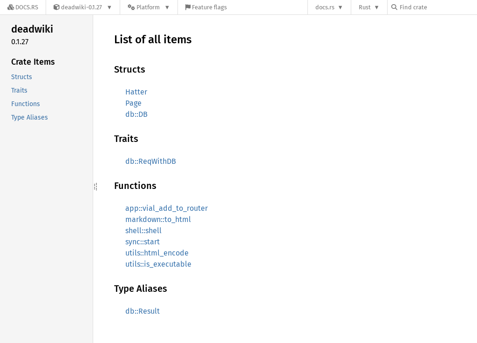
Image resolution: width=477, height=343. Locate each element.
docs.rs (324, 7)
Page (133, 103)
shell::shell (143, 230)
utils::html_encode (157, 253)
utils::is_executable (158, 264)
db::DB (136, 114)
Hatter (136, 91)
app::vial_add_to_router (166, 208)
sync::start (142, 241)
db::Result (142, 311)
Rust (365, 7)
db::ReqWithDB (150, 161)
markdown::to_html (158, 219)
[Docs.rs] (23, 7)
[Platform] (148, 7)
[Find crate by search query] (438, 7)
